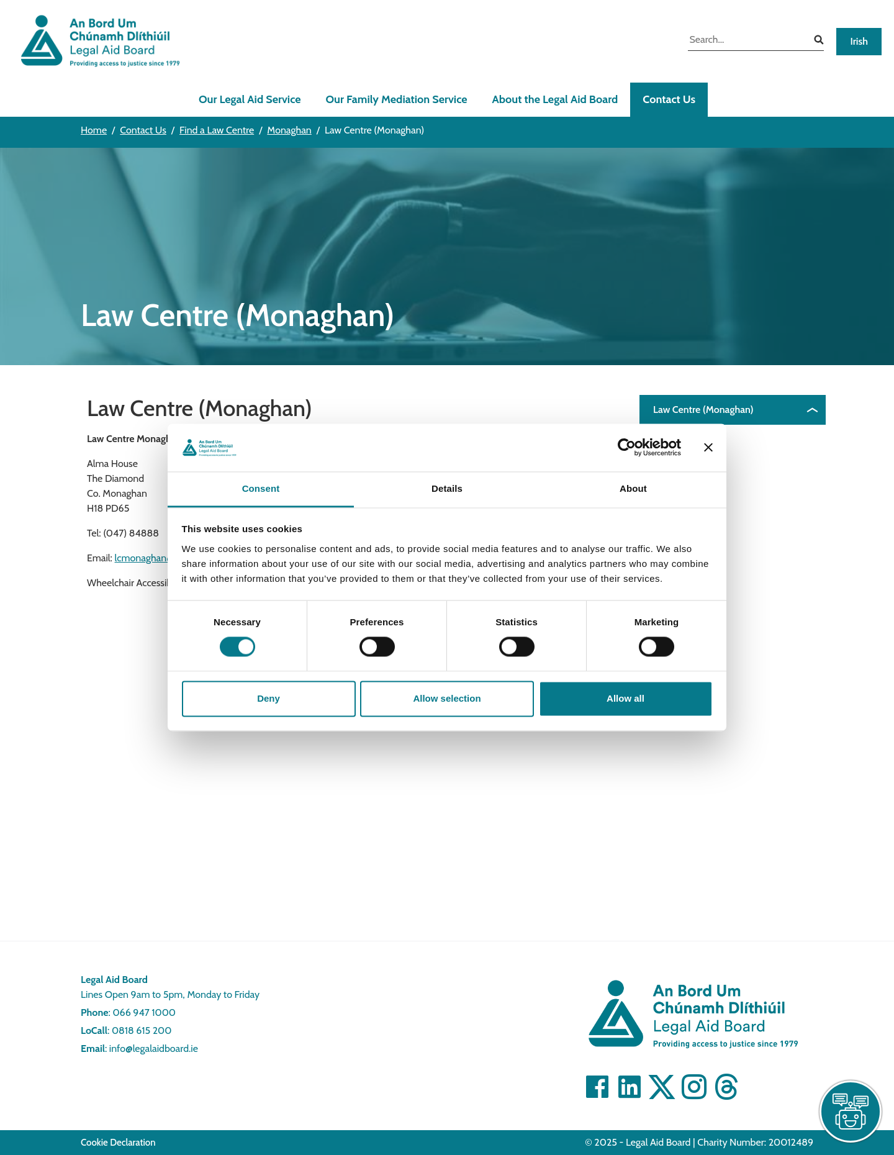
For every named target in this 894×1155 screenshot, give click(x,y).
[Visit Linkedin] (629, 1087)
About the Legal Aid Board (555, 99)
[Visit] (694, 1087)
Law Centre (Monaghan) (703, 409)
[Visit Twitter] (662, 1087)
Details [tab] (447, 488)
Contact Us (669, 99)
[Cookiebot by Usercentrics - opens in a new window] (626, 447)
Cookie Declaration (118, 1142)
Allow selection (447, 698)
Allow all (625, 698)
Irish (859, 41)
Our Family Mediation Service (396, 99)
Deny (268, 698)
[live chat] (851, 1111)
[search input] (746, 41)
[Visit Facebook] (597, 1087)
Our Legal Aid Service (250, 99)
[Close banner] (708, 447)
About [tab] (633, 488)
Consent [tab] (261, 488)
